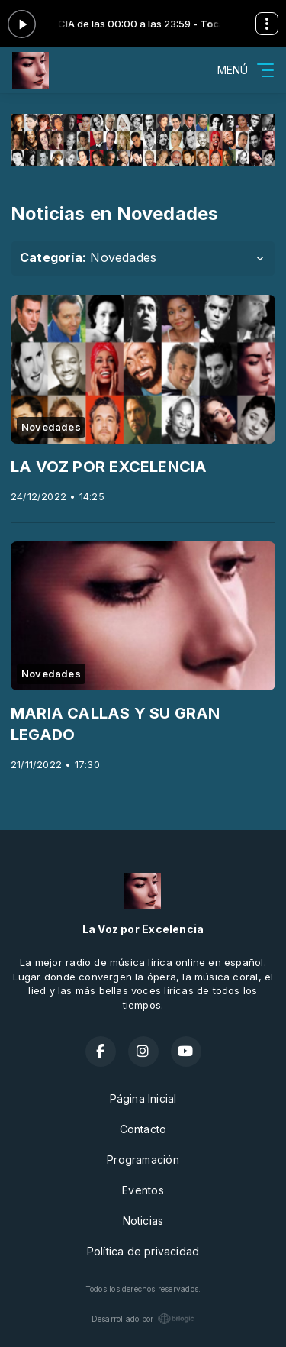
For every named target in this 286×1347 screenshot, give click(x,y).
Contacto (143, 1128)
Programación (143, 1159)
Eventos (142, 1190)
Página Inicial (143, 1098)
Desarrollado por (143, 1318)
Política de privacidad (143, 1251)
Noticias (143, 1220)
